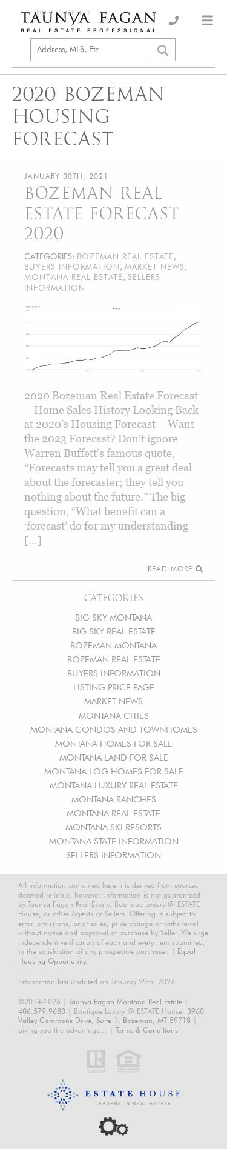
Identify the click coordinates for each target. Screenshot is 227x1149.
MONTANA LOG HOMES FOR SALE (113, 771)
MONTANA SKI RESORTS (113, 827)
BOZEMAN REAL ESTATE (113, 659)
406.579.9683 (41, 1011)
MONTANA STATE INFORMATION (114, 841)
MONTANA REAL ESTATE (113, 813)
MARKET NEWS (113, 701)
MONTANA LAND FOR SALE (113, 757)
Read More (175, 568)
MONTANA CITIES (114, 715)
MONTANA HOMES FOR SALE (114, 743)
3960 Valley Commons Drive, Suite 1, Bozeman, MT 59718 (111, 1016)
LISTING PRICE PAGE (113, 687)
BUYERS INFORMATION (113, 673)
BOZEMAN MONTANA (113, 645)
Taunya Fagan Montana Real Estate (125, 1001)
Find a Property (60, 12)
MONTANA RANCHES (113, 799)
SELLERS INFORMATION (113, 855)
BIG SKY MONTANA (113, 617)
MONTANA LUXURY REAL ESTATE (114, 785)
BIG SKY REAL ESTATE (114, 631)
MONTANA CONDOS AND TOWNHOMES (113, 729)
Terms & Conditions (147, 1029)
